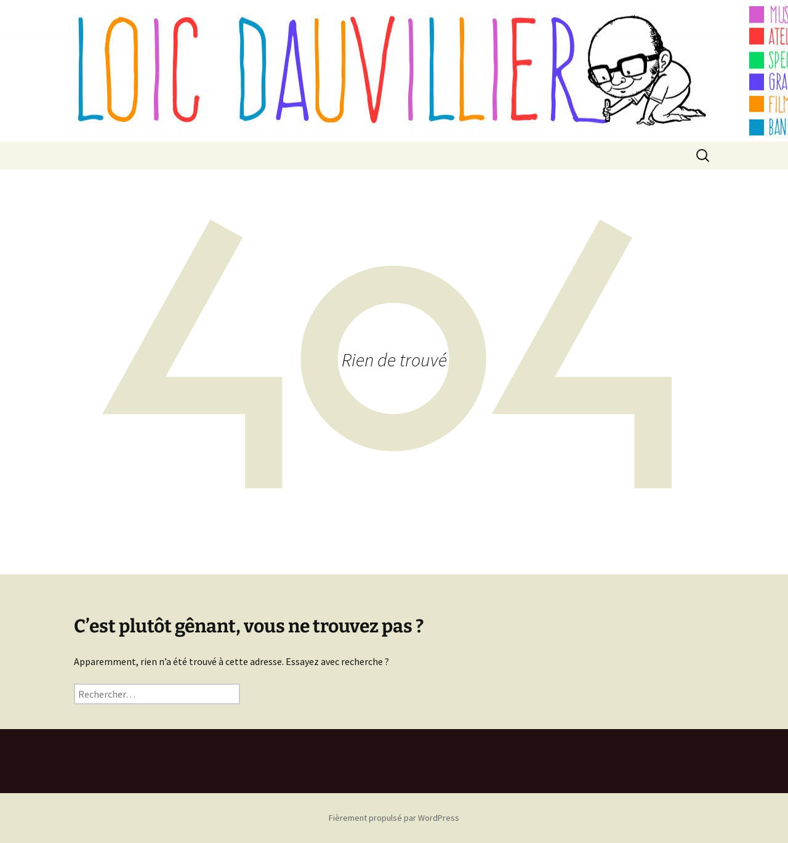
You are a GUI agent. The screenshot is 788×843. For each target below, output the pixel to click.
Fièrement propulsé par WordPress (394, 817)
